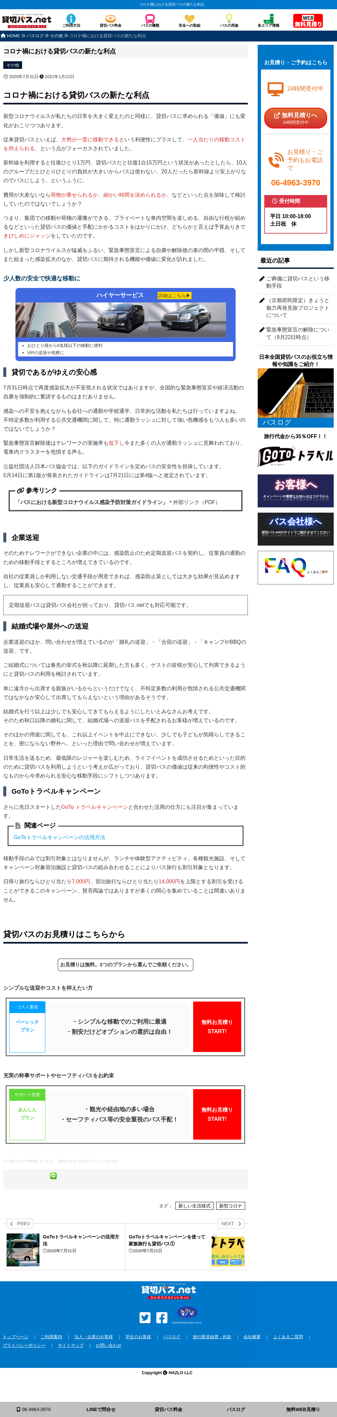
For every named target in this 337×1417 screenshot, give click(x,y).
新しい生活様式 (194, 1220)
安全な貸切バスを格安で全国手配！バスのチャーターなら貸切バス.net (26, 24)
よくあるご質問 (288, 1350)
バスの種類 (150, 25)
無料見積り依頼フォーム (308, 21)
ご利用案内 (51, 1350)
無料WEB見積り (303, 1409)
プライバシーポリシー (24, 1359)
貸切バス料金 (110, 25)
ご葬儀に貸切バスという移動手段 (297, 282)
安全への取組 (189, 25)
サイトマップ (71, 1359)
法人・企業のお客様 (93, 1350)
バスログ (171, 1350)
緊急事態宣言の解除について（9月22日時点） (297, 333)
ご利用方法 (71, 25)
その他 (12, 65)
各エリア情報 (268, 25)
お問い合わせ (108, 1359)
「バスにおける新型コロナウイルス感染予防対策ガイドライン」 (91, 500)
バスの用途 (229, 25)
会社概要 (252, 1350)
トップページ (15, 1350)
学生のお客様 (138, 1350)
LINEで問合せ (101, 1409)
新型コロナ (230, 1220)
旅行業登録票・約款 (212, 1350)
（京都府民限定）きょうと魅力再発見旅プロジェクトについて (297, 308)
